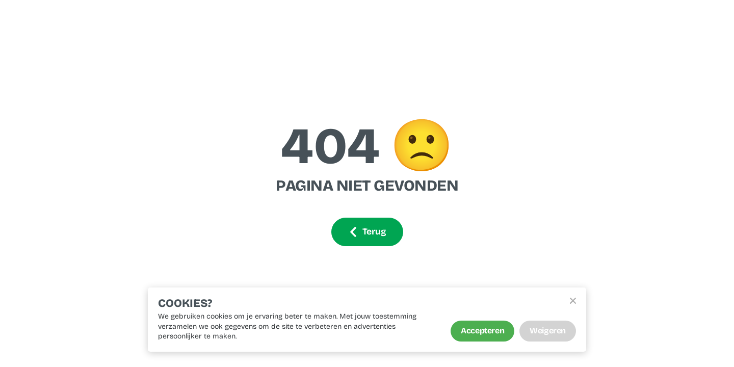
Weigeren (548, 330)
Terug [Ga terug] (367, 231)
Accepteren (482, 330)
